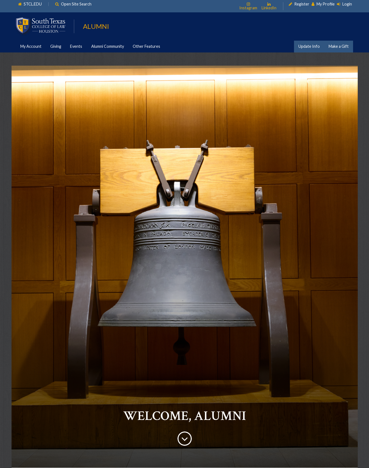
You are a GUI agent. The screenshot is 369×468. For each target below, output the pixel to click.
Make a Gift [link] (339, 46)
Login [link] (347, 4)
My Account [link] (30, 46)
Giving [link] (55, 46)
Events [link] (76, 46)
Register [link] (301, 4)
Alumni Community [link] (107, 46)
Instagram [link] (248, 7)
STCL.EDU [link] (33, 4)
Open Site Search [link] (76, 4)
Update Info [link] (309, 46)
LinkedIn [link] (269, 7)
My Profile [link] (326, 4)
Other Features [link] (146, 46)
